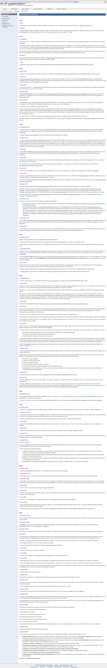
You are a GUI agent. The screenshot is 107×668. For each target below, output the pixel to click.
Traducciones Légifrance (44, 190)
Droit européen (25, 9)
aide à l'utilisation (54, 271)
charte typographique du (30, 79)
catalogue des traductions (31, 344)
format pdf (88, 30)
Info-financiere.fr (52, 508)
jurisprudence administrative (74, 194)
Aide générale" (95, 170)
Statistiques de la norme (85, 25)
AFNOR (88, 186)
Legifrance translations (30, 190)
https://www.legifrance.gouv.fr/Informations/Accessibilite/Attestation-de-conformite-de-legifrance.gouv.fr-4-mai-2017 (67, 64)
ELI (41, 212)
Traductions (49, 9)
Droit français (14, 9)
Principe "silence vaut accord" (32, 135)
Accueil (10, 10)
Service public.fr (27, 87)
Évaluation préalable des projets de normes (56, 57)
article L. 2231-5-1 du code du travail (39, 47)
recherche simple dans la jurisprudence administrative (70, 230)
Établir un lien (66, 116)
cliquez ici (76, 1)
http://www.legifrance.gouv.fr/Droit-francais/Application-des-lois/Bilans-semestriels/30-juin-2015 (55, 151)
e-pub (24, 32)
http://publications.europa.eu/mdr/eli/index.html (30, 165)
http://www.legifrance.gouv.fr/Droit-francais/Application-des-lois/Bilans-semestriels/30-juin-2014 (55, 220)
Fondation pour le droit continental (27, 192)
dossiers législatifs (46, 179)
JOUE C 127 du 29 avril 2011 (39, 297)
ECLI (80, 265)
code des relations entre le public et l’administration (33, 140)
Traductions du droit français (45, 326)
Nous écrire (66, 666)
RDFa (91, 160)
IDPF (65, 32)
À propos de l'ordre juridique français (44, 116)
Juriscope (86, 190)
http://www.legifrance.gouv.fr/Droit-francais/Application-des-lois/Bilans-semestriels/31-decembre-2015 (71, 94)
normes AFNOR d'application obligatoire (43, 186)
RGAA (32, 310)
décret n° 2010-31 (25, 444)
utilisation (93, 118)
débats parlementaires (69, 73)
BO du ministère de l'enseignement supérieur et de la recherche (87, 531)
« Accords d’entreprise (36, 45)
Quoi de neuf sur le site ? (66, 665)
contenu (86, 118)
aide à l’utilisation (69, 213)
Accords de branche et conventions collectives (78, 41)
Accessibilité (5, 16)
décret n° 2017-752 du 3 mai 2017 (57, 52)
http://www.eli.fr (58, 164)
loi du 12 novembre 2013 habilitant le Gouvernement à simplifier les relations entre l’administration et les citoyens (67, 129)
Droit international (38, 9)
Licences (4, 22)
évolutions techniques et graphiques (83, 310)
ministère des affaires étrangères (59, 192)
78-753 (39, 112)
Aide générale (63, 242)
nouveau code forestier (79, 290)
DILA (45, 409)
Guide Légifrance (25, 271)
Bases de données (61, 9)
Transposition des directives (32, 540)
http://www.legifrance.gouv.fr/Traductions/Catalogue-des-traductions (62, 258)
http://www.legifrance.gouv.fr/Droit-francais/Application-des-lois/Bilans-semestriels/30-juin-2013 (55, 256)
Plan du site (5, 20)
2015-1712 (31, 102)
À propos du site (57, 116)
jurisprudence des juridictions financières (41, 194)
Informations (17, 10)
